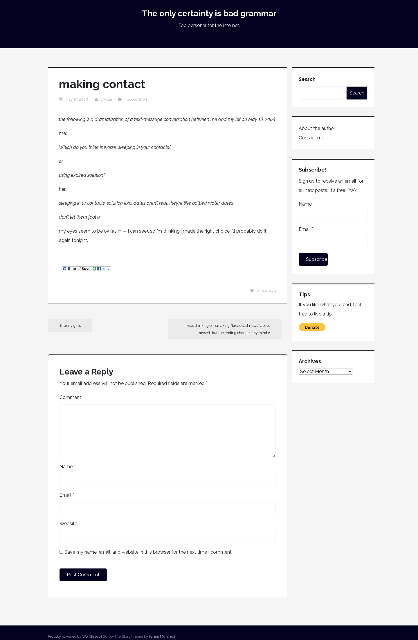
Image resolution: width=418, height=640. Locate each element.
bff (259, 290)
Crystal (106, 99)
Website (68, 523)
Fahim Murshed (162, 636)
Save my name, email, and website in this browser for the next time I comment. (148, 552)
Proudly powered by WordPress (74, 636)
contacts (269, 290)
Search (307, 79)
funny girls (70, 325)
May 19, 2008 (77, 99)
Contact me (311, 137)
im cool (131, 99)
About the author (317, 128)
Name (67, 466)
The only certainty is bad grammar (209, 13)
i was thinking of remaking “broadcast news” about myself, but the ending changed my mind (227, 329)
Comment (72, 397)
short (142, 99)
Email (67, 495)
